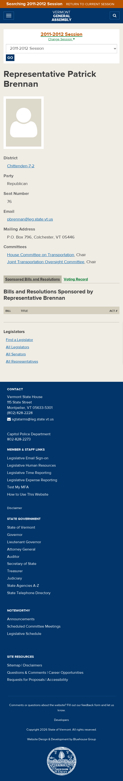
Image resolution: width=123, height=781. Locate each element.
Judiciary (14, 578)
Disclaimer (14, 508)
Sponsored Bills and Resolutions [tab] (32, 279)
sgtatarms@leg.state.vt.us (30, 419)
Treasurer (15, 571)
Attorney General (21, 549)
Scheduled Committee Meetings (33, 626)
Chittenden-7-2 (20, 166)
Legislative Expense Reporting (32, 480)
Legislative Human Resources (31, 465)
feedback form (91, 705)
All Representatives (22, 361)
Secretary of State (21, 563)
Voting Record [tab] (76, 279)
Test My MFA (18, 487)
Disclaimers (32, 665)
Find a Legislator (19, 339)
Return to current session (90, 4)
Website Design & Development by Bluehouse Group (61, 739)
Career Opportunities (66, 672)
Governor (14, 534)
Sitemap (14, 665)
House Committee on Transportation (40, 255)
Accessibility (57, 679)
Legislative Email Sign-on (27, 458)
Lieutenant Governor (24, 542)
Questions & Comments (26, 672)
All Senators (16, 354)
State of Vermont (21, 527)
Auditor (13, 556)
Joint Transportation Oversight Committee (45, 262)
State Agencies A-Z (23, 585)
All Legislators (17, 347)
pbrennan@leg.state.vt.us (30, 219)
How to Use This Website (27, 494)
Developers (61, 720)
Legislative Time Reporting (29, 472)
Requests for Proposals (26, 679)
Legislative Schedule (24, 633)
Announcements (20, 619)
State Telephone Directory (29, 593)
